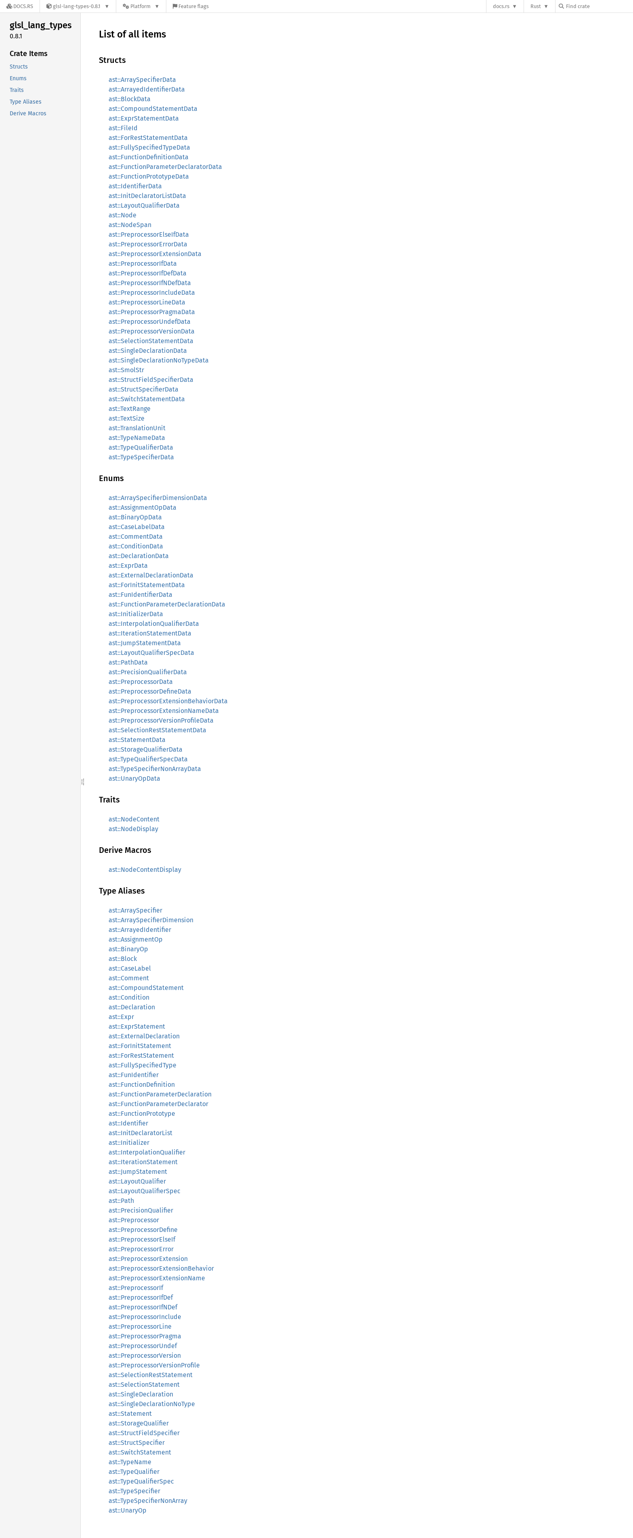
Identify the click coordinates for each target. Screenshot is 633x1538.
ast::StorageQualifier (139, 1423)
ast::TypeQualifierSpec (141, 1481)
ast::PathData (128, 662)
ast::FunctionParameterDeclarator (158, 1104)
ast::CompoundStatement (146, 988)
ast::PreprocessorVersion (145, 1355)
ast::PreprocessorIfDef (141, 1297)
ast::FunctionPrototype (142, 1113)
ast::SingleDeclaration (141, 1394)
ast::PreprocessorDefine (143, 1230)
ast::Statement (130, 1413)
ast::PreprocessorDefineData (150, 691)
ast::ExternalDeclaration (144, 1036)
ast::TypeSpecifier (134, 1491)
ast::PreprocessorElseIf (142, 1239)
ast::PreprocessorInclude (145, 1317)
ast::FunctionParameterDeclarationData (167, 604)
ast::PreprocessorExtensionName (157, 1278)
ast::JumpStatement (138, 1171)
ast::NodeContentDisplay (145, 869)
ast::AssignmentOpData (142, 507)
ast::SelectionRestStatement (151, 1375)
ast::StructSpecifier (137, 1442)
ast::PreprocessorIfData (143, 263)
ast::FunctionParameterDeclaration (160, 1094)
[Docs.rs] (20, 6)
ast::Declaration (132, 1007)
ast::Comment (129, 978)
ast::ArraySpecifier (135, 910)
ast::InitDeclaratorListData (147, 196)
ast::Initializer (129, 1142)
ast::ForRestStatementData (148, 138)
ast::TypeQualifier (134, 1471)
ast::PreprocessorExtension (148, 1259)
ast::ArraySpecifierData (142, 79)
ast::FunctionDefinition (142, 1084)
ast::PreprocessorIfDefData (148, 273)
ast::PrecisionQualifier (141, 1210)
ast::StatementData (137, 740)
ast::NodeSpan (130, 225)
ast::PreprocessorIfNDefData (150, 283)
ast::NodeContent (134, 819)
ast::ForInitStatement (140, 1046)
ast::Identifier (128, 1123)
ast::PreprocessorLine (140, 1326)
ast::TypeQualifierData (141, 447)
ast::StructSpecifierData (143, 389)
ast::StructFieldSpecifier (144, 1433)
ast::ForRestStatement (141, 1055)
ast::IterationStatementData (150, 633)
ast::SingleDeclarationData (148, 350)
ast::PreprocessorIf (136, 1288)
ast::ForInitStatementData (147, 585)
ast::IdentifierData (135, 186)
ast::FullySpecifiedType (142, 1065)
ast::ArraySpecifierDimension (151, 920)
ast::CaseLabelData (137, 527)
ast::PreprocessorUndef (143, 1346)
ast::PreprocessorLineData (147, 302)
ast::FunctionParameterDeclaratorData (165, 167)
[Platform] (141, 6)
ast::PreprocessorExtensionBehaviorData (168, 701)
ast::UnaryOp (128, 1510)
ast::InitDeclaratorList (140, 1133)
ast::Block (123, 959)
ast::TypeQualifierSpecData (148, 759)
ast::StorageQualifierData (145, 749)
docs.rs (501, 6)
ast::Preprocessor (134, 1220)
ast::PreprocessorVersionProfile (154, 1365)
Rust (535, 6)
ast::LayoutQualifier (137, 1181)
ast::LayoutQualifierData (144, 205)
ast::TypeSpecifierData (141, 457)
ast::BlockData (130, 99)
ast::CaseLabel (130, 968)
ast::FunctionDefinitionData (149, 157)
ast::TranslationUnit (137, 428)
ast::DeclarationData (139, 556)
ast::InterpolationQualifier (147, 1152)
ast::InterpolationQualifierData (154, 623)
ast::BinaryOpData (135, 517)
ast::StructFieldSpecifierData (151, 379)
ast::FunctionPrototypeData (149, 176)
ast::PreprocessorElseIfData (149, 234)
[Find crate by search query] (599, 6)
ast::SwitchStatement (140, 1452)
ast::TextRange (130, 409)
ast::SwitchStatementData (147, 399)
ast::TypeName (130, 1462)
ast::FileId (123, 128)
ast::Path (121, 1201)
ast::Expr (121, 1017)
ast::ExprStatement (137, 1026)
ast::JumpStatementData (145, 643)
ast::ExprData (128, 565)
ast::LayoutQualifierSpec (144, 1191)
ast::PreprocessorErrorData (148, 244)
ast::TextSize (127, 418)
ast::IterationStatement (143, 1162)
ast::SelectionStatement (144, 1384)
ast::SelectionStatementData (151, 341)
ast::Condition (129, 997)
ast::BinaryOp (128, 949)
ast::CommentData (136, 536)
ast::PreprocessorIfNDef (143, 1307)
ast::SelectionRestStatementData (157, 730)
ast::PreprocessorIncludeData (152, 292)
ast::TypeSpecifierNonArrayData (155, 769)
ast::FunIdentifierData (140, 594)
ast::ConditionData (136, 546)
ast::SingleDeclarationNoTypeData (159, 360)
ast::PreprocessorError (141, 1249)
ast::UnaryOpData (134, 778)
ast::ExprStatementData (144, 118)
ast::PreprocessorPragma (145, 1336)
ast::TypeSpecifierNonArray (148, 1501)
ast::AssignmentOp (136, 939)
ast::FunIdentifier (134, 1075)
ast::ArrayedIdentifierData (147, 89)
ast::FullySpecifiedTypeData (149, 147)
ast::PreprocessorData (141, 682)
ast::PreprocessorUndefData (150, 321)
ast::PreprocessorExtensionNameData (164, 711)
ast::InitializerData (136, 614)
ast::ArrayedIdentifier (140, 930)
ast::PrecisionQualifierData (148, 672)
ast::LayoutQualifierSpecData (151, 652)
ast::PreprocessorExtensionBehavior (161, 1268)
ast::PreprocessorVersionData (152, 331)
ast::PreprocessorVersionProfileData (161, 720)
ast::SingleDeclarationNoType (152, 1404)
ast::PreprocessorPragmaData (152, 312)
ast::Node (122, 215)
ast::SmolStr (126, 370)
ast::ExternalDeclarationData (151, 575)
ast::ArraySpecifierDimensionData (158, 498)
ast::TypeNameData (137, 438)
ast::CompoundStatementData (153, 109)
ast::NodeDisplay (133, 829)
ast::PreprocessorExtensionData (155, 254)
